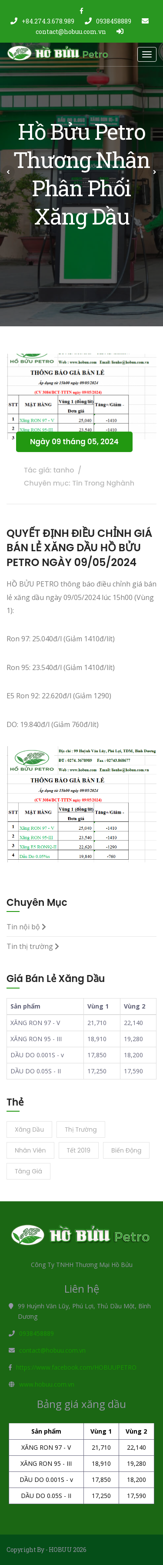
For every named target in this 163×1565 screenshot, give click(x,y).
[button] (8, 171)
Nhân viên (30, 1150)
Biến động (126, 1150)
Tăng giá (28, 1171)
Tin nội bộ (26, 927)
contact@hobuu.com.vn (52, 1350)
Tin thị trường (33, 946)
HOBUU (60, 1549)
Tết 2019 (79, 1150)
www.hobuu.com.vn (46, 1384)
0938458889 (108, 21)
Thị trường (81, 1129)
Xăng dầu (29, 1129)
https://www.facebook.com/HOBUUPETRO (76, 1367)
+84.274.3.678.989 (42, 21)
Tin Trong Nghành (103, 483)
